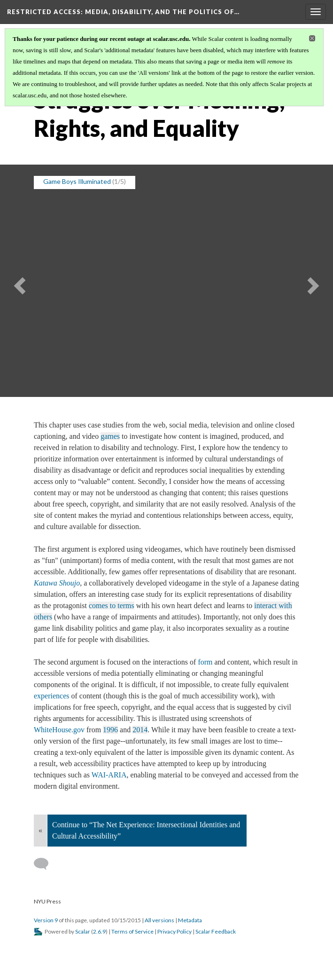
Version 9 (46, 920)
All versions (159, 920)
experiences (52, 696)
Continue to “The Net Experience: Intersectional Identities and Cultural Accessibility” (146, 830)
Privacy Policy (174, 931)
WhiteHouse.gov (60, 730)
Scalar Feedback (215, 931)
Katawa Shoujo (57, 583)
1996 (110, 730)
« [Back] (40, 830)
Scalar (82, 931)
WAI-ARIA (109, 775)
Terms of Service (132, 931)
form (205, 662)
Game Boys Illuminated (77, 181)
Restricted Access (123, 12)
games (110, 436)
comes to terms (111, 606)
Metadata (190, 920)
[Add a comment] (45, 864)
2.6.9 (99, 931)
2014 (139, 730)
